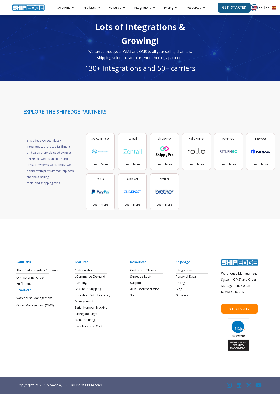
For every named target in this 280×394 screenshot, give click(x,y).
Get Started (239, 308)
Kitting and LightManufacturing (86, 317)
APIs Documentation (144, 289)
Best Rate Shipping (88, 289)
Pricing (168, 7)
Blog (179, 289)
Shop (133, 295)
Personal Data (186, 276)
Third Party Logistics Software (37, 270)
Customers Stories (143, 270)
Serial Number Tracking (91, 307)
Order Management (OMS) (35, 305)
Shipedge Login (141, 276)
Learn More (100, 164)
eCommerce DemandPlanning (90, 279)
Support (135, 283)
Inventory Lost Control (90, 326)
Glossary (182, 295)
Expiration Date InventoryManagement (92, 298)
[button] (66, 7)
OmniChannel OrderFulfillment (30, 280)
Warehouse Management (34, 298)
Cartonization (84, 270)
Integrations (142, 7)
